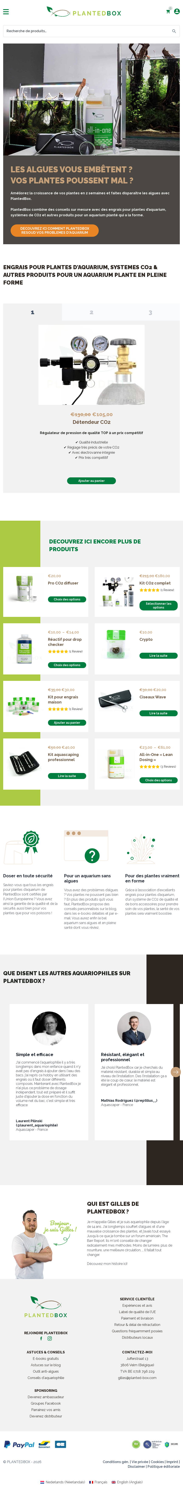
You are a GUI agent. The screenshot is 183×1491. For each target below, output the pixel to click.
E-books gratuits (46, 1356)
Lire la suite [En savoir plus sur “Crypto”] (158, 653)
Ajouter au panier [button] (91, 480)
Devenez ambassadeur (46, 1395)
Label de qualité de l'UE (137, 1310)
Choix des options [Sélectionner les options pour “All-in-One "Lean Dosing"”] (158, 778)
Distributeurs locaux (137, 1335)
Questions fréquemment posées (137, 1329)
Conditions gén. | (117, 1460)
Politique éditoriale (164, 1464)
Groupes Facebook (46, 1401)
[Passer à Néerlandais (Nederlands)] (62, 1480)
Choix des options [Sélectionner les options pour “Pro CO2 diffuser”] (67, 597)
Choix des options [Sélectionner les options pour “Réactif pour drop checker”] (67, 662)
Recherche (174, 31)
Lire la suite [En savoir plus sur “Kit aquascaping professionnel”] (67, 773)
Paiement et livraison (137, 1316)
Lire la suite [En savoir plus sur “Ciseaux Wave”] (158, 711)
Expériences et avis (137, 1303)
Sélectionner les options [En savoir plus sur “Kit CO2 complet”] (158, 603)
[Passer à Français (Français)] (98, 1480)
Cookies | (158, 1460)
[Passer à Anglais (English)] (127, 1480)
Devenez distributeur (46, 1414)
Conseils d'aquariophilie (46, 1375)
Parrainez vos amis (46, 1407)
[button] (176, 1070)
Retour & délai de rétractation (137, 1322)
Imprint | (173, 1460)
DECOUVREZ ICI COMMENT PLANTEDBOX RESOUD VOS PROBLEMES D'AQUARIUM (54, 231)
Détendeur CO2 (92, 422)
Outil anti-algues (46, 1369)
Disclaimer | (137, 1464)
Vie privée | (141, 1460)
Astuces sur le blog (46, 1363)
